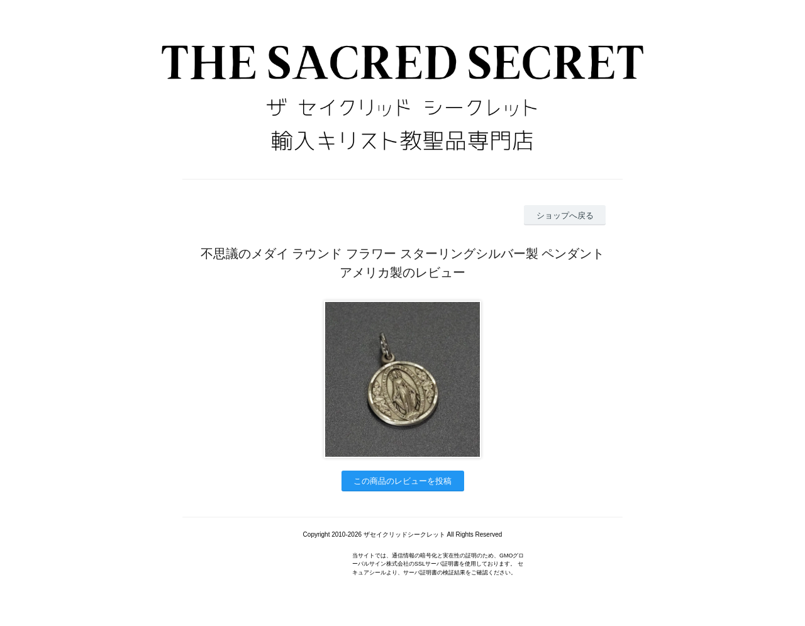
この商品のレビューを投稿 (402, 481)
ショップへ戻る (565, 215)
